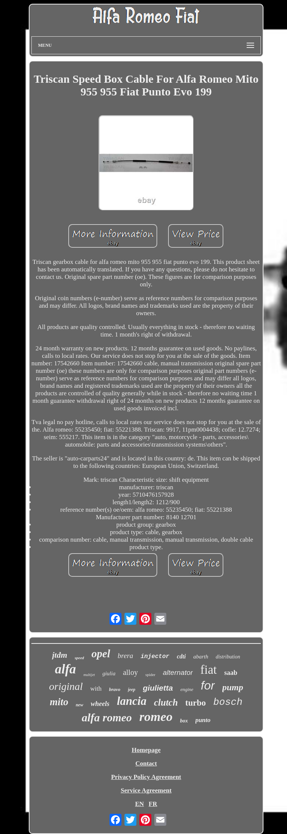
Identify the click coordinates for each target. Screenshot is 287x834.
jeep (131, 689)
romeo (156, 717)
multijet (89, 675)
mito (59, 701)
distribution (228, 657)
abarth (200, 657)
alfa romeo (107, 717)
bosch (228, 702)
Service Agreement (146, 790)
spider (150, 674)
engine (187, 689)
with (96, 688)
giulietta (158, 688)
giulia (108, 673)
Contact (146, 763)
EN (139, 803)
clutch (166, 702)
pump (232, 687)
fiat (208, 669)
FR (153, 803)
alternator (178, 672)
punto (203, 720)
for (208, 685)
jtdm (59, 655)
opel (101, 654)
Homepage (146, 750)
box (184, 721)
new (79, 704)
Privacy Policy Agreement (146, 776)
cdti (181, 656)
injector (155, 656)
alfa (65, 669)
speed (79, 657)
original (66, 686)
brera (125, 656)
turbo (195, 702)
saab (230, 672)
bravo (114, 689)
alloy (130, 672)
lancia (131, 700)
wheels (100, 703)
